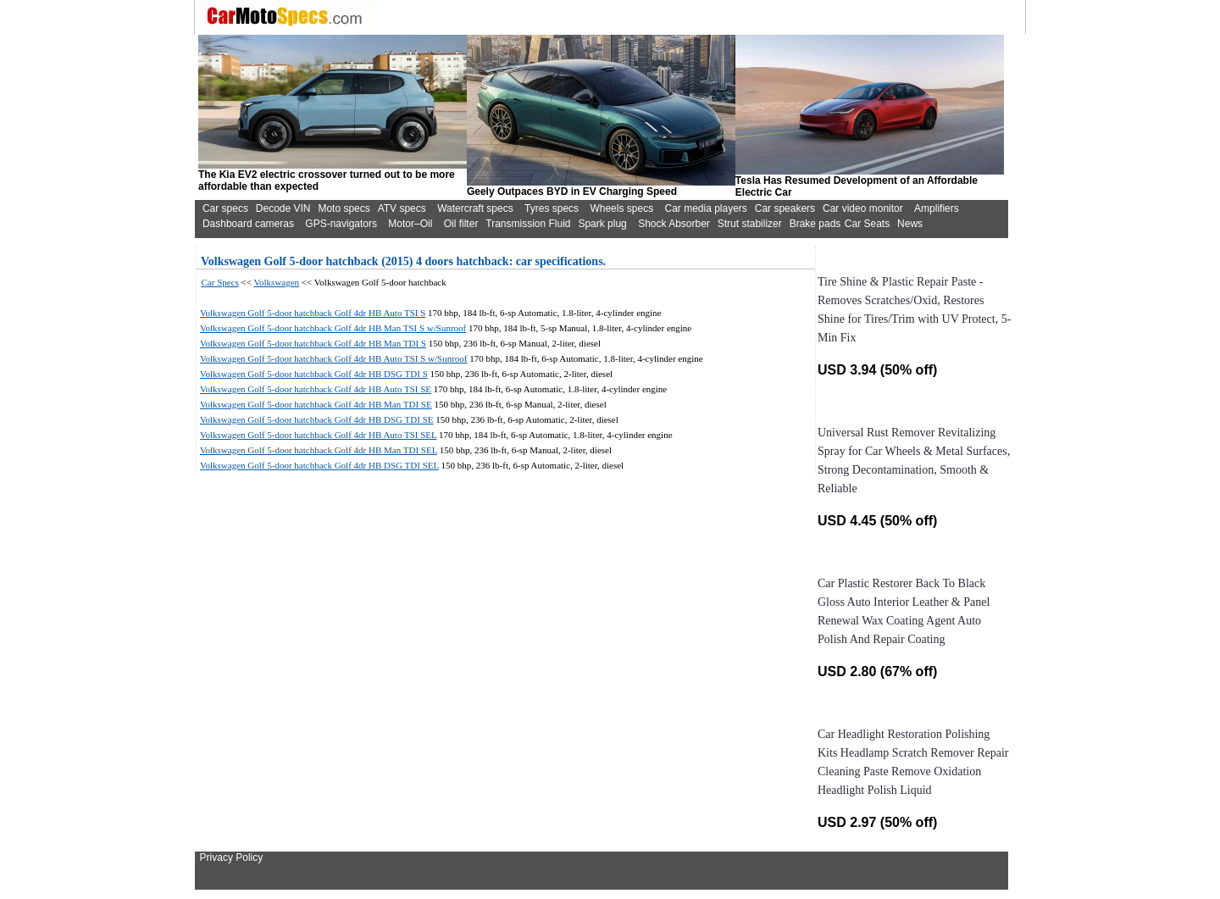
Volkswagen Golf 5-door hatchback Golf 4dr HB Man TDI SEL (318, 450)
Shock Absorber (674, 224)
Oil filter (461, 224)
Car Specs (220, 282)
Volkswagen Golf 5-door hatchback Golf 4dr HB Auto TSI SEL (318, 435)
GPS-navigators (341, 224)
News (910, 224)
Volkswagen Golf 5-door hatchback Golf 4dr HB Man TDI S (313, 343)
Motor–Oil (410, 224)
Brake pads (815, 224)
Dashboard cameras (248, 224)
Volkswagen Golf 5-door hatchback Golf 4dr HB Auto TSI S (312, 313)
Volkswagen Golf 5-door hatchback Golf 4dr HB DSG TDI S (314, 374)
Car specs (225, 208)
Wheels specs (621, 208)
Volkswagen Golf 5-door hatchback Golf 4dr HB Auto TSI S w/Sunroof (334, 358)
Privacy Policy (231, 857)
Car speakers (785, 208)
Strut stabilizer (750, 224)
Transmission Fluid (527, 224)
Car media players (705, 208)
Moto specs (343, 208)
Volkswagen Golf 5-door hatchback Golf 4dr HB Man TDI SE (316, 404)
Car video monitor (863, 208)
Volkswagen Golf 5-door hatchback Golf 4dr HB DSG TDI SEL (319, 465)
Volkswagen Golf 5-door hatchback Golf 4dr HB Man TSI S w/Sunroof (333, 328)
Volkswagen (277, 282)
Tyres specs (551, 208)
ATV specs (402, 208)
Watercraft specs (475, 208)
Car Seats (867, 224)
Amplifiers (936, 208)
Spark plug (602, 224)
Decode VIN (283, 208)
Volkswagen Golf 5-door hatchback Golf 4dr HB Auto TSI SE (315, 389)
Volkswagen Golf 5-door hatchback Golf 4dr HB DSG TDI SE (316, 419)
